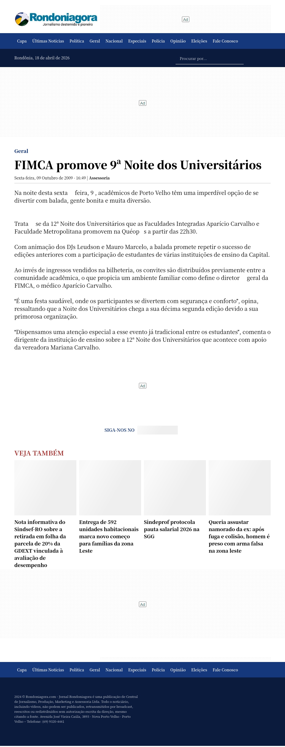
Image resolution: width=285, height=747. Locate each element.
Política (76, 41)
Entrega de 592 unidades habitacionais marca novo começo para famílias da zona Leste (109, 536)
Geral (95, 41)
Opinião (178, 41)
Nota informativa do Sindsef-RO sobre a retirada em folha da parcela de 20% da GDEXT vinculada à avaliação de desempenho (40, 543)
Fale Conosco (225, 41)
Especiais (137, 41)
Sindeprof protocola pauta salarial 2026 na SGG (172, 529)
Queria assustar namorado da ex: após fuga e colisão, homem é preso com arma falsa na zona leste (239, 536)
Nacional (114, 41)
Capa (22, 41)
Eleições (199, 41)
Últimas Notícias (48, 41)
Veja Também (39, 452)
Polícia (158, 41)
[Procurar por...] (210, 58)
